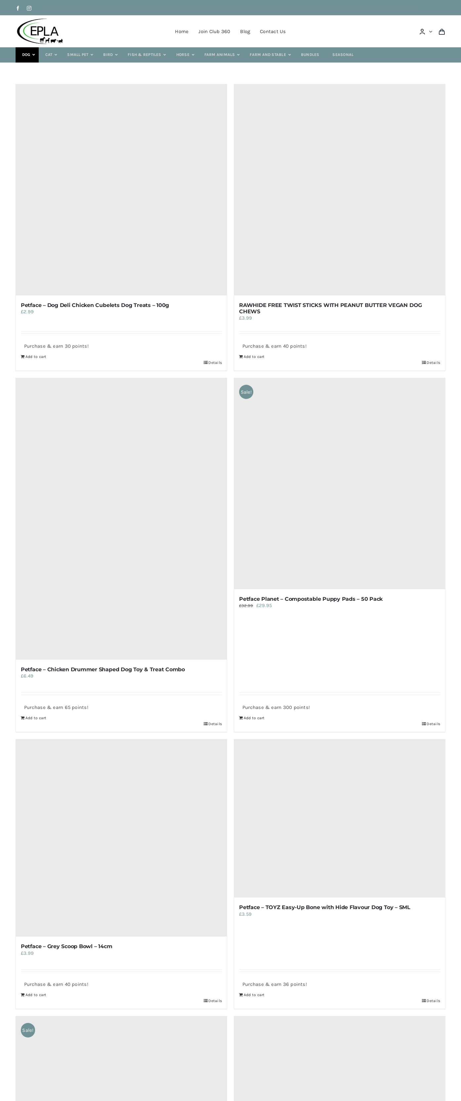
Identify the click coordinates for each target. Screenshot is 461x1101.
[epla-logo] (41, 19)
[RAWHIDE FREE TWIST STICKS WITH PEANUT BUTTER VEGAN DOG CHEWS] (339, 189)
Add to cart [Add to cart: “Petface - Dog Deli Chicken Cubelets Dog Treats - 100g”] (35, 356)
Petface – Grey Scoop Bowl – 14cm (66, 946)
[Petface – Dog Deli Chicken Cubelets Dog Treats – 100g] (121, 189)
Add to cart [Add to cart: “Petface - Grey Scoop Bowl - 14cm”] (35, 994)
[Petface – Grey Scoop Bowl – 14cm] (121, 838)
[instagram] (29, 8)
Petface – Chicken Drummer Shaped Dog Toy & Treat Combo (103, 669)
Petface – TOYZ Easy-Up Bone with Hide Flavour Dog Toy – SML (324, 907)
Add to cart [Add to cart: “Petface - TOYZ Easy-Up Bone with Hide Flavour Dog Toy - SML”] (254, 994)
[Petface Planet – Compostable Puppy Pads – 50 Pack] (339, 483)
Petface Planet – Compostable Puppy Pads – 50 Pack (311, 599)
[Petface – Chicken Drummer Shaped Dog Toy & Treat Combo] (121, 519)
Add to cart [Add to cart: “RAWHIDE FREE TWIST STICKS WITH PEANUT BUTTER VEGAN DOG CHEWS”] (254, 356)
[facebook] (18, 8)
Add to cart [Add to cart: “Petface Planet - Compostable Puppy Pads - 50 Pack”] (254, 718)
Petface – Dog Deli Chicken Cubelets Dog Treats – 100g (95, 305)
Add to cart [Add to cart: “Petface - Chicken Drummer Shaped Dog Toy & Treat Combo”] (35, 718)
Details (215, 362)
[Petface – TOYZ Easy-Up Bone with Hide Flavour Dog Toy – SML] (339, 818)
